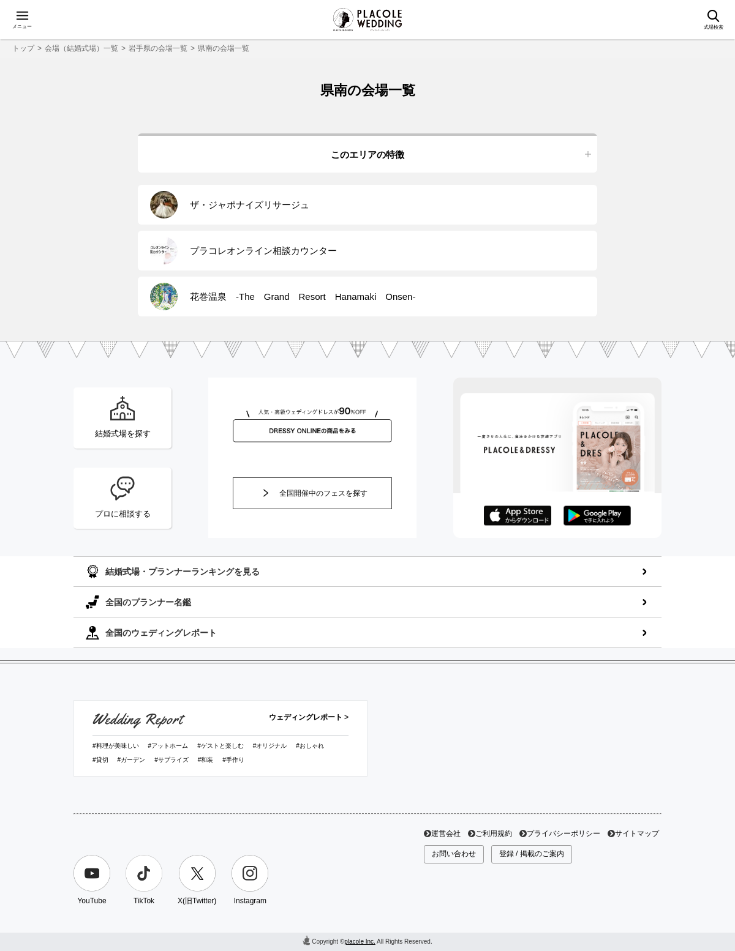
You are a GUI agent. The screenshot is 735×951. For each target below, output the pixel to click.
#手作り (233, 759)
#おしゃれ (310, 745)
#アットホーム (168, 745)
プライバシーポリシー (563, 833)
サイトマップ (637, 833)
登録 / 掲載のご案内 (531, 853)
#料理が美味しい (115, 745)
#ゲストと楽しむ (220, 745)
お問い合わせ (454, 853)
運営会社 (446, 833)
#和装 (206, 759)
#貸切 (100, 759)
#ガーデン (132, 759)
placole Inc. (359, 941)
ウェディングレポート (305, 717)
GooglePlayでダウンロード (597, 515)
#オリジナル (270, 745)
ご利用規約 (493, 833)
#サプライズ (171, 759)
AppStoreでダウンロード (517, 515)
